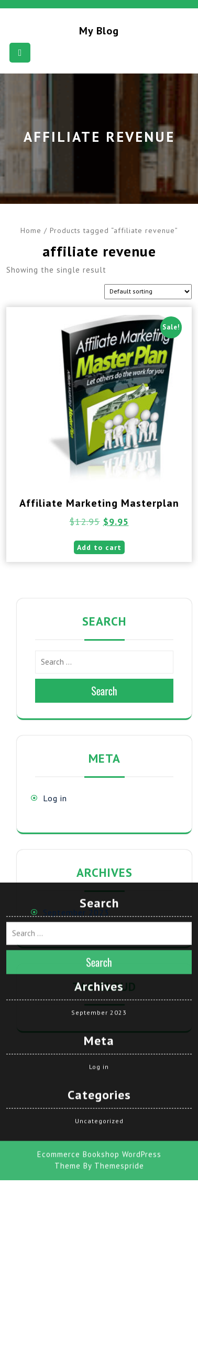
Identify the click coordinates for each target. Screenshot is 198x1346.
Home (30, 230)
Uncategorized (99, 988)
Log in (55, 798)
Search (104, 691)
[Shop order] (148, 291)
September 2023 (76, 912)
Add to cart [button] (99, 547)
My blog (99, 31)
